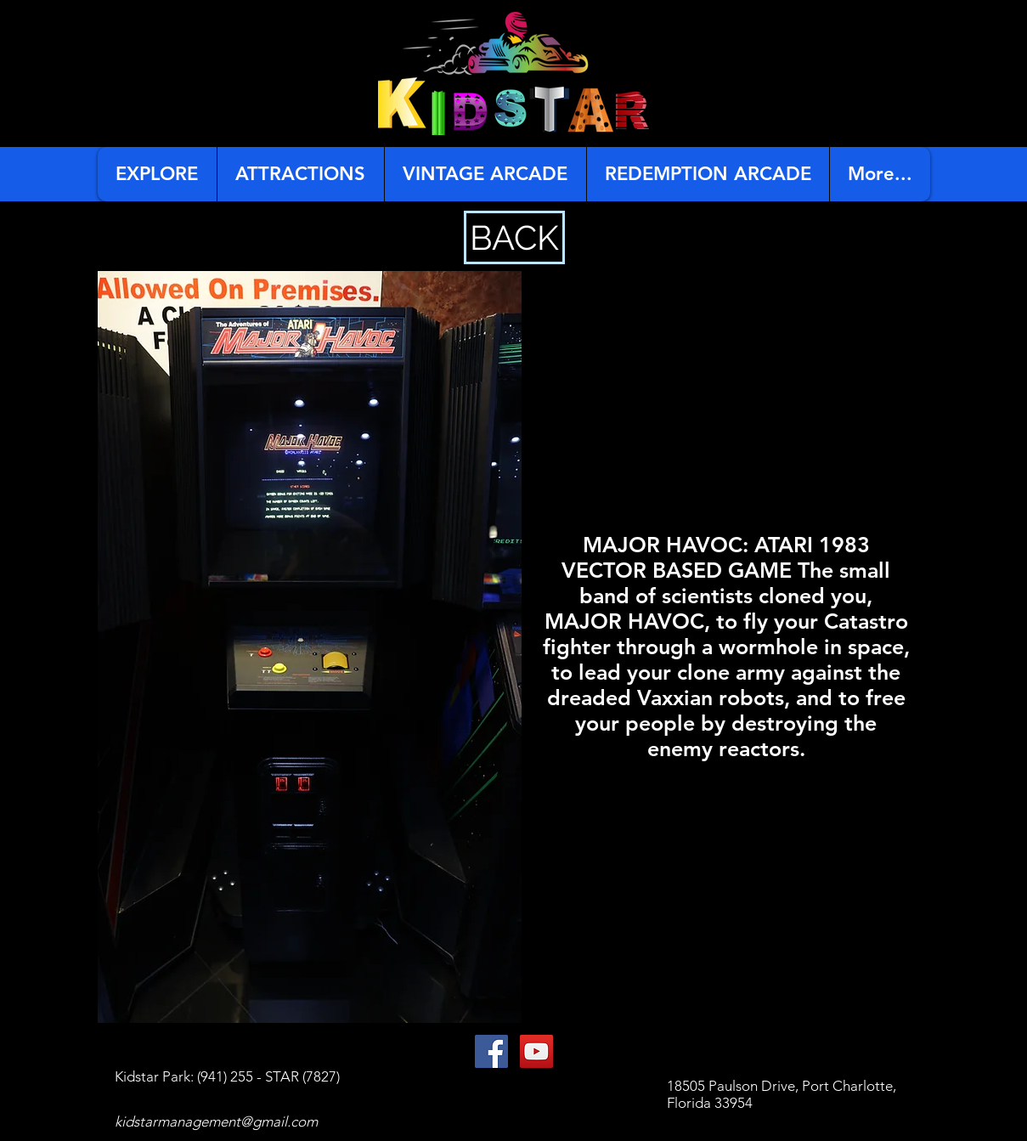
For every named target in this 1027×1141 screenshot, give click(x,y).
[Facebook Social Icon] (491, 1051)
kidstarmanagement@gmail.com (216, 1121)
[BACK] (514, 237)
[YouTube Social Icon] (536, 1051)
